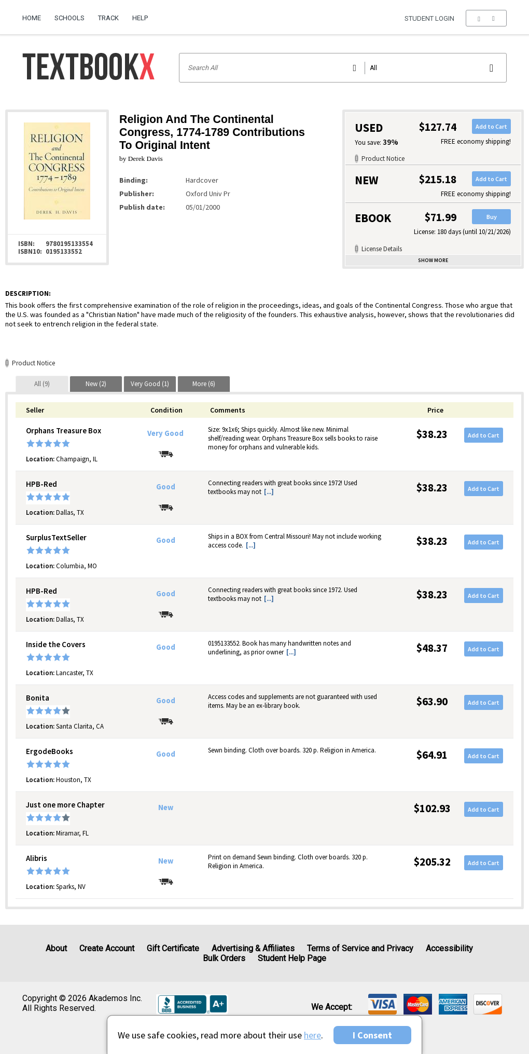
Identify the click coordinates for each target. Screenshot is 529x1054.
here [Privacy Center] (312, 1035)
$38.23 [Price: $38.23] (432, 434)
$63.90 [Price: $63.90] (432, 701)
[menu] (486, 18)
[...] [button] (269, 491)
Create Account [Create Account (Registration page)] (106, 948)
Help (140, 18)
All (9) (42, 383)
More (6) (203, 383)
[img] (382, 1004)
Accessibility (449, 948)
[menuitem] (35, 14)
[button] (486, 18)
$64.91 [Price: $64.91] (432, 755)
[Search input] (343, 68)
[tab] (42, 384)
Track (108, 18)
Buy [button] (491, 217)
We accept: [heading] (331, 1007)
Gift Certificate (173, 948)
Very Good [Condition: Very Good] (165, 433)
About (56, 948)
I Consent (372, 1035)
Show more (433, 260)
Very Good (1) (150, 383)
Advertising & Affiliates (253, 948)
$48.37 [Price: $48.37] (432, 648)
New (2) (96, 383)
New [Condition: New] (165, 807)
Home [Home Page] (31, 18)
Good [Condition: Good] (165, 486)
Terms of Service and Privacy (360, 948)
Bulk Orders (224, 958)
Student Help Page (292, 958)
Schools (69, 18)
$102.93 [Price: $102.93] (432, 808)
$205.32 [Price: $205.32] (432, 862)
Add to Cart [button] (491, 126)
